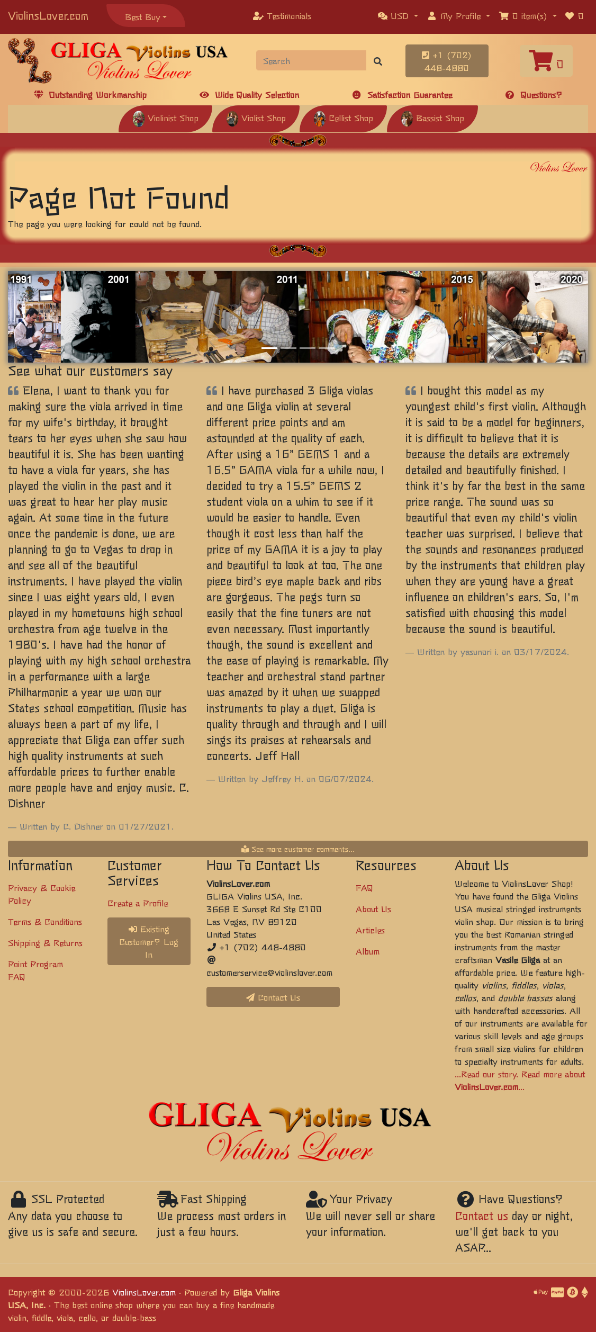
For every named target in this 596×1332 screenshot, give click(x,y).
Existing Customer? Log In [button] (148, 941)
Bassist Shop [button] (432, 117)
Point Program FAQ (35, 970)
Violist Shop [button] (256, 117)
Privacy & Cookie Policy (41, 893)
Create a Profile (137, 902)
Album (368, 950)
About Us (373, 908)
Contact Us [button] (273, 997)
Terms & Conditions (45, 921)
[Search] (311, 60)
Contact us (481, 1215)
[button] (398, 15)
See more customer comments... (298, 848)
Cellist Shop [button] (343, 117)
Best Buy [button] (142, 16)
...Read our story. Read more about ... (520, 1080)
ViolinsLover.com (48, 15)
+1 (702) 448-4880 (447, 61)
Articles (370, 929)
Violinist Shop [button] (165, 117)
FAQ (364, 887)
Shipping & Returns (45, 942)
